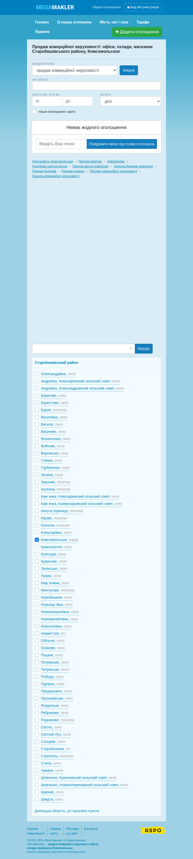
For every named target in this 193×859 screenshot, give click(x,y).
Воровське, (54, 453)
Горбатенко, (55, 468)
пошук (129, 70)
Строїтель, (57, 756)
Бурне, (53, 410)
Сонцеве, (53, 742)
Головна (42, 22)
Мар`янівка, (55, 583)
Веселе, (52, 424)
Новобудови (115, 161)
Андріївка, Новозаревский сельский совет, (80, 381)
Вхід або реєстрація (143, 7)
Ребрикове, (54, 713)
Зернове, (55, 482)
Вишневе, (53, 432)
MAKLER (55, 7)
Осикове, (53, 648)
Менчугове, (57, 590)
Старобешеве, (56, 749)
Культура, (53, 554)
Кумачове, (54, 561)
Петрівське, (55, 662)
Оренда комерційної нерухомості (56, 176)
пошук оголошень (74, 22)
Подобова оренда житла (49, 166)
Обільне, (52, 641)
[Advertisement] (70, 265)
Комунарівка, (56, 532)
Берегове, (53, 395)
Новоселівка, (56, 626)
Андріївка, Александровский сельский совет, (82, 388)
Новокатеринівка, (60, 612)
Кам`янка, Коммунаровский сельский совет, (81, 504)
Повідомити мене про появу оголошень (122, 144)
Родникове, (57, 720)
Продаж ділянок (73, 171)
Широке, (52, 792)
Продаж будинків (44, 171)
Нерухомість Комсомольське (52, 161)
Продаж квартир (90, 161)
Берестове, (54, 403)
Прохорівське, (57, 698)
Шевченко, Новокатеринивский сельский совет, (84, 785)
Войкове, (53, 446)
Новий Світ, (53, 633)
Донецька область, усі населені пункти (67, 811)
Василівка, (54, 417)
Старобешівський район (56, 362)
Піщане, (52, 655)
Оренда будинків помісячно (133, 166)
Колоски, (55, 525)
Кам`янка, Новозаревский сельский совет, (80, 496)
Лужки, (51, 576)
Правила (42, 32)
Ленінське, (54, 568)
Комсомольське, (59, 540)
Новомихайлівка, (59, 619)
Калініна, (55, 489)
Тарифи (143, 22)
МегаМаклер (36, 844)
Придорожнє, (56, 691)
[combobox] (96, 85)
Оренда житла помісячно (90, 166)
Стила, (51, 763)
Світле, (51, 727)
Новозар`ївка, (57, 605)
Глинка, (51, 460)
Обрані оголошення (106, 7)
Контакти (91, 829)
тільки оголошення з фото (56, 112)
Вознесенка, (55, 439)
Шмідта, (52, 799)
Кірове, (54, 518)
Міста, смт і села (114, 22)
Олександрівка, (58, 374)
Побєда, (52, 677)
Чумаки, (52, 770)
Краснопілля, (56, 547)
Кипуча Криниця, (62, 511)
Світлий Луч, (56, 734)
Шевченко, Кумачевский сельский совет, (79, 778)
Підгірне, (52, 684)
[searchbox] (41, 86)
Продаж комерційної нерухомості (113, 171)
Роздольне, (54, 705)
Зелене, (52, 475)
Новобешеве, (56, 597)
